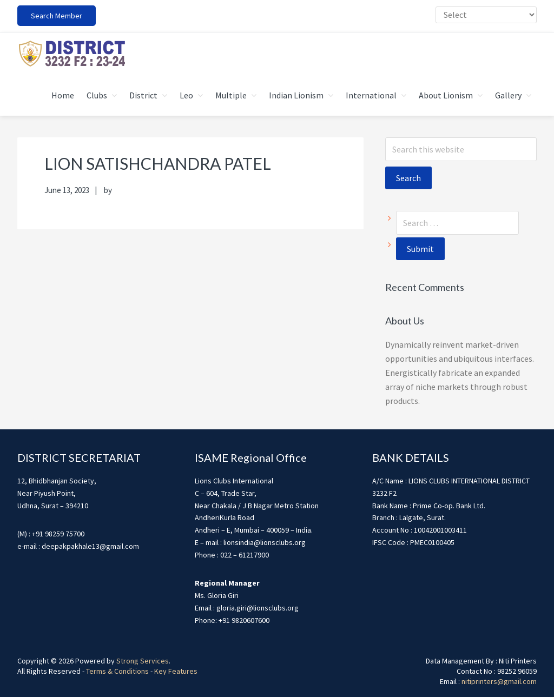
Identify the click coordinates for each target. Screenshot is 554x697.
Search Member (56, 16)
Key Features (175, 671)
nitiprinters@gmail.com (499, 681)
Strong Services (142, 661)
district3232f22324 (71, 53)
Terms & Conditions (117, 671)
